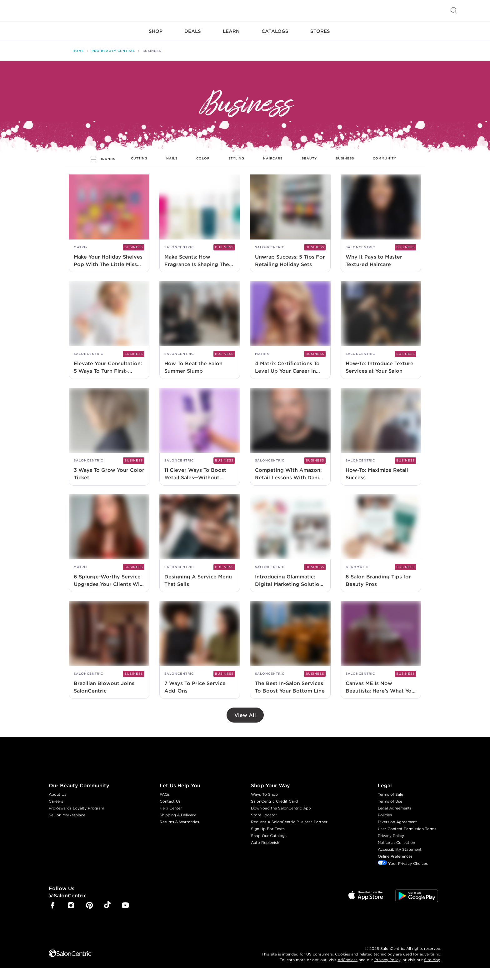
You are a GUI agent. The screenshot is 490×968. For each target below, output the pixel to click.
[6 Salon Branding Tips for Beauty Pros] (381, 538)
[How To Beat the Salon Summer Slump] (199, 325)
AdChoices (348, 954)
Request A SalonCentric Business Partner (289, 816)
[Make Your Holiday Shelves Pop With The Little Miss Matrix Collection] (109, 218)
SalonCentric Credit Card (274, 796)
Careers (56, 796)
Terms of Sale (390, 789)
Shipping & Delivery (178, 810)
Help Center (171, 803)
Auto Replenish (265, 837)
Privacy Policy (391, 830)
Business (345, 153)
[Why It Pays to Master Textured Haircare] (381, 218)
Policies (385, 810)
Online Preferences (395, 851)
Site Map (432, 954)
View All (245, 710)
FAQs (165, 789)
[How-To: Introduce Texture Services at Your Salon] (381, 325)
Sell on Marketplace (67, 810)
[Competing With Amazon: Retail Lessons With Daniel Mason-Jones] (290, 432)
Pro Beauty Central (113, 46)
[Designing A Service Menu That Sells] (199, 538)
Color (203, 153)
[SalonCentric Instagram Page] (71, 901)
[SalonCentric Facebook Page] (52, 901)
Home (78, 46)
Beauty (309, 153)
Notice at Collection (396, 837)
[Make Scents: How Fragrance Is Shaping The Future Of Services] (199, 218)
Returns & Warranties (179, 816)
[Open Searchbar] (454, 11)
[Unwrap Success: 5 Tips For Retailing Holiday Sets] (290, 218)
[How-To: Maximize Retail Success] (381, 432)
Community (384, 153)
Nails (172, 153)
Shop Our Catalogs (269, 830)
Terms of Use (390, 796)
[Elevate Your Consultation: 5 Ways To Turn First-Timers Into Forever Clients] (109, 325)
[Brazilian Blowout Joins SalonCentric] (109, 645)
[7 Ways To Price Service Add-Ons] (199, 645)
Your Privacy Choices (403, 858)
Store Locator (264, 810)
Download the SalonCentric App (281, 803)
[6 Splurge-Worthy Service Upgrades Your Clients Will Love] (109, 538)
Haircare (273, 153)
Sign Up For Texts (268, 823)
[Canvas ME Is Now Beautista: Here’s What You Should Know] (381, 645)
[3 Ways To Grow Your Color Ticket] (109, 432)
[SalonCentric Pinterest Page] (89, 901)
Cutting (139, 153)
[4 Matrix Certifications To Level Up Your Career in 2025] (290, 325)
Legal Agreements (395, 803)
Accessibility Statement (400, 844)
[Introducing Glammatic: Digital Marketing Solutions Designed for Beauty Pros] (290, 538)
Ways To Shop (264, 789)
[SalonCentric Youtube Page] (125, 901)
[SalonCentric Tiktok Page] (107, 900)
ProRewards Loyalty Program (76, 803)
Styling (236, 153)
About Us (57, 789)
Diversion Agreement (397, 816)
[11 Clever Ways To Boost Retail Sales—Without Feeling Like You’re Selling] (199, 432)
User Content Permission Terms (407, 823)
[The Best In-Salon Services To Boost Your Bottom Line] (290, 645)
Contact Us (170, 796)
